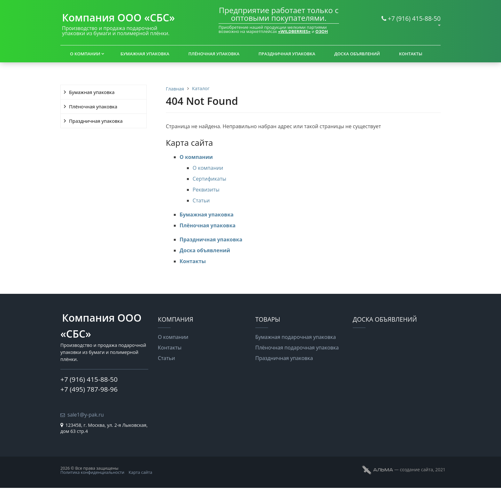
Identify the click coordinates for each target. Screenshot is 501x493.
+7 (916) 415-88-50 (414, 18)
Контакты (410, 54)
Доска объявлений (357, 54)
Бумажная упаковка (144, 54)
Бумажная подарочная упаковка (295, 337)
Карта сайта (140, 472)
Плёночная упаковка (214, 54)
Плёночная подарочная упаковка (297, 347)
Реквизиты (206, 189)
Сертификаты (209, 178)
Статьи (201, 200)
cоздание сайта (416, 469)
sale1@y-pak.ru (85, 414)
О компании (85, 54)
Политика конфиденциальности (92, 472)
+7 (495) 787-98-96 (89, 389)
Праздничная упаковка (286, 54)
